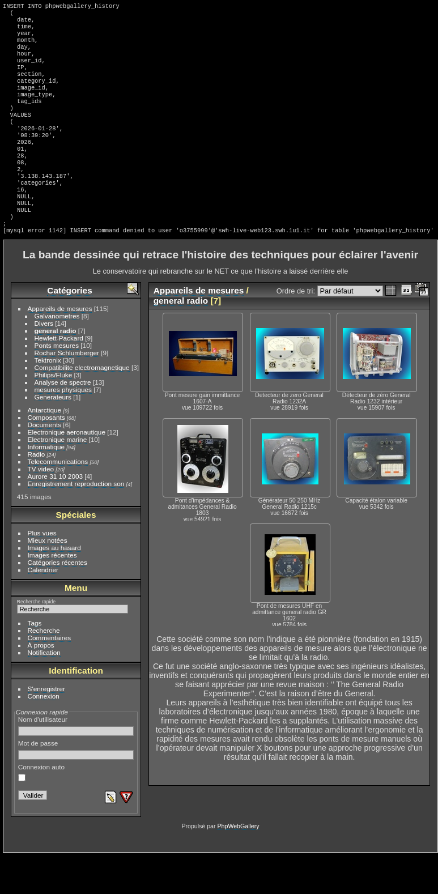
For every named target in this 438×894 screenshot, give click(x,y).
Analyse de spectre (63, 420)
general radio (55, 369)
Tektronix (48, 398)
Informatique (46, 485)
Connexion (43, 734)
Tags (35, 661)
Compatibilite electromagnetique (82, 406)
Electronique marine (57, 478)
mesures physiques (63, 428)
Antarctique (45, 448)
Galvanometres (57, 354)
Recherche (44, 668)
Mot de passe (76, 788)
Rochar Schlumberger (67, 391)
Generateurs (53, 435)
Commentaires (49, 676)
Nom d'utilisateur (76, 764)
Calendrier (43, 608)
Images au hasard (54, 586)
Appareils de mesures (60, 347)
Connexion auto (41, 811)
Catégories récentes (57, 600)
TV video (41, 507)
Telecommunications (58, 500)
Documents (45, 463)
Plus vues (42, 571)
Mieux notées (47, 578)
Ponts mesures (57, 384)
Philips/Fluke (54, 413)
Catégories (69, 329)
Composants (46, 455)
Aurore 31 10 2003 (55, 514)
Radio (36, 492)
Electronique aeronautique (66, 470)
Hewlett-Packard (59, 376)
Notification (44, 691)
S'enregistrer (46, 727)
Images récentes (52, 593)
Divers (44, 361)
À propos (41, 683)
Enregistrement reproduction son (76, 522)
